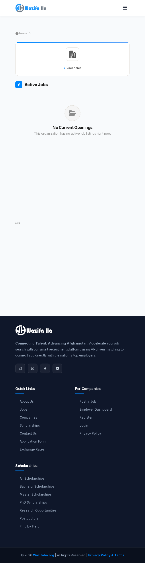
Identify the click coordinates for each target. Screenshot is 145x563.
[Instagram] (20, 368)
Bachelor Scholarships (37, 486)
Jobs (23, 409)
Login (84, 425)
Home (21, 33)
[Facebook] (45, 368)
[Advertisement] (72, 185)
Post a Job (88, 401)
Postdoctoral (29, 518)
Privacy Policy (90, 433)
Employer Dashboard (96, 409)
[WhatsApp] (32, 368)
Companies (28, 417)
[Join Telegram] (57, 368)
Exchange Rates (32, 449)
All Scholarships (32, 478)
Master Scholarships (36, 494)
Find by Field (29, 526)
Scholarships (30, 425)
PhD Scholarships (33, 502)
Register (86, 417)
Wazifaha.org (43, 555)
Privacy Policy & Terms (106, 555)
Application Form (32, 441)
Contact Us (28, 433)
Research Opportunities (38, 510)
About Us (27, 401)
